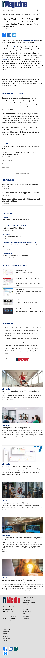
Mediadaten (26, 600)
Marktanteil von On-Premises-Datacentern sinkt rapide (21, 330)
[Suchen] (37, 10)
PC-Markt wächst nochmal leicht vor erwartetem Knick (21, 348)
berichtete (5, 59)
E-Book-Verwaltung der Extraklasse (26, 302)
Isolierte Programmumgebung (25, 272)
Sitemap (5, 636)
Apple (13, 47)
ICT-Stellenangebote (9, 641)
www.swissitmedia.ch (9, 621)
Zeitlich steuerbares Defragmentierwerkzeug (29, 311)
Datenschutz (27, 616)
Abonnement (27, 611)
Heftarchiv (6, 638)
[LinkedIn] (9, 36)
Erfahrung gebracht (28, 41)
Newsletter (6, 631)
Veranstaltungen (28, 605)
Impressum (26, 618)
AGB (24, 614)
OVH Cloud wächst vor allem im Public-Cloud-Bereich (21, 345)
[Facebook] (4, 36)
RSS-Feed (6, 634)
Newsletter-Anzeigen (29, 602)
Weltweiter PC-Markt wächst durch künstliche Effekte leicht (23, 328)
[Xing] (16, 650)
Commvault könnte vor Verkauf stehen (16, 343)
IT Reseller (26, 621)
